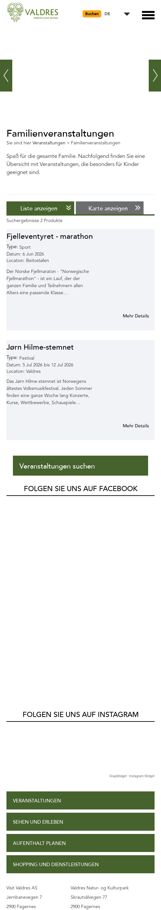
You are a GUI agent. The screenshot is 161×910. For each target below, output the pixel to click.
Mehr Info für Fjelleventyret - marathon (128, 315)
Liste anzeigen (38, 208)
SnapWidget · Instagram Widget (132, 585)
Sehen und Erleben (38, 631)
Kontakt (24, 830)
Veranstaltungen (37, 609)
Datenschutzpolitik (39, 788)
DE (107, 14)
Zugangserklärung (39, 767)
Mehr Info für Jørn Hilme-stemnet (128, 425)
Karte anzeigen (108, 208)
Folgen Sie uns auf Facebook (80, 489)
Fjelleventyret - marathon (49, 236)
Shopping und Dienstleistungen (56, 673)
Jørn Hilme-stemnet (40, 347)
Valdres (15, 501)
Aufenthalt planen (39, 652)
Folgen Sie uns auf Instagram (81, 523)
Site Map (23, 809)
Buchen (92, 14)
